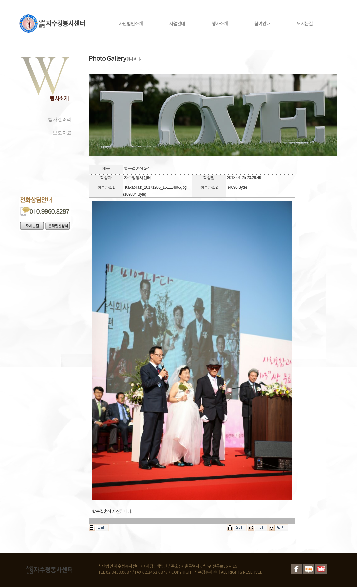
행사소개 (220, 23)
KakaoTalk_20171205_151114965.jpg (156, 187)
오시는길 (305, 23)
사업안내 (177, 23)
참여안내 (262, 23)
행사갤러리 (60, 119)
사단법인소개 (131, 23)
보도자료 (62, 132)
